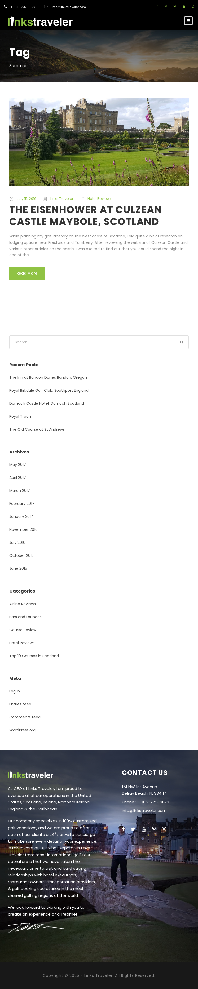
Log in (14, 691)
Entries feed (20, 704)
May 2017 (17, 464)
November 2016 (23, 529)
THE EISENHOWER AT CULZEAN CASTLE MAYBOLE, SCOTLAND (85, 215)
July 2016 (17, 542)
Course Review (22, 630)
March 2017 (19, 490)
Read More (26, 273)
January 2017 (21, 516)
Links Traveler (61, 198)
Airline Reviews (22, 604)
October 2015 (21, 555)
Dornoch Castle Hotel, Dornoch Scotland (46, 403)
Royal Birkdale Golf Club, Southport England (49, 390)
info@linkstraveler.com (69, 7)
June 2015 (18, 568)
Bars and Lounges (25, 617)
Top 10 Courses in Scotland (34, 656)
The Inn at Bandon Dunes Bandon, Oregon (48, 377)
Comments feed (25, 717)
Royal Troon (20, 416)
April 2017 (17, 477)
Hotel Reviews (99, 198)
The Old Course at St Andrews (37, 429)
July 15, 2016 (26, 198)
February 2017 (21, 503)
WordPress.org (22, 730)
